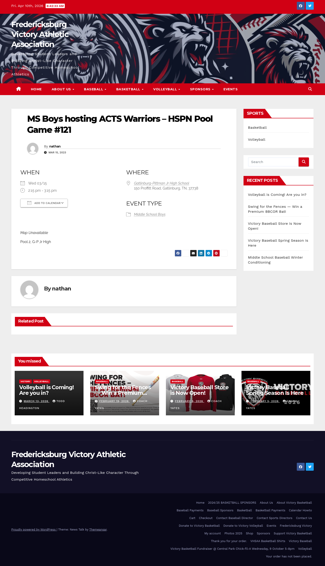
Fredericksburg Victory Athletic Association (39, 34)
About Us (62, 89)
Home (36, 89)
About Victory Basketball (294, 502)
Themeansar (98, 529)
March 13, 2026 (36, 401)
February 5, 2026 (265, 401)
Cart (192, 518)
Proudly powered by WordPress (34, 529)
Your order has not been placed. (289, 556)
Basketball (129, 89)
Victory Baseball (300, 541)
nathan (55, 146)
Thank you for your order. (229, 541)
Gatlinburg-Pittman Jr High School (161, 183)
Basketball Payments (270, 510)
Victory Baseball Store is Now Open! (199, 390)
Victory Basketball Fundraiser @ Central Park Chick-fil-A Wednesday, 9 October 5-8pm (232, 548)
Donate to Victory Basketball (199, 525)
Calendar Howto (300, 510)
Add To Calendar (44, 203)
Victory (25, 381)
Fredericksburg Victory (296, 525)
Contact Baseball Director (234, 518)
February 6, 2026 (189, 401)
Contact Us (304, 518)
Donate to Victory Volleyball (243, 525)
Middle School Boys (150, 214)
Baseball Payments (189, 510)
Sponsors (201, 89)
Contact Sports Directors (274, 518)
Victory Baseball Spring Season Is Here (275, 390)
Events (230, 89)
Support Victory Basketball (293, 533)
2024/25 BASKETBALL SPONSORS (232, 502)
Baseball (94, 89)
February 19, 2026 (114, 401)
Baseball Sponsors (220, 510)
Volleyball (165, 89)
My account (212, 533)
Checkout (206, 518)
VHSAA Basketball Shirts (267, 541)
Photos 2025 (233, 533)
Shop (249, 533)
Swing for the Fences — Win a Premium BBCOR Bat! (123, 393)
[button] (310, 89)
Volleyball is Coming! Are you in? (277, 194)
